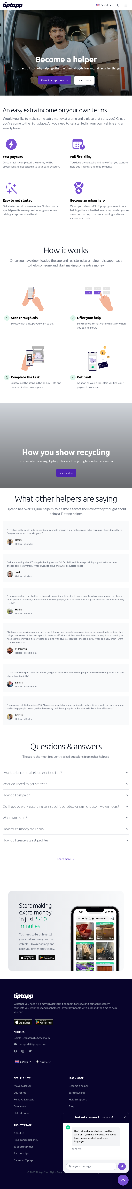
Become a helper (78, 1085)
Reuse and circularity (26, 1139)
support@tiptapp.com (32, 1044)
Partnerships (21, 1153)
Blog (71, 1106)
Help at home (21, 1113)
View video (66, 472)
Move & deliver (22, 1085)
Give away (20, 1106)
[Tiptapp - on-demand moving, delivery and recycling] (14, 5)
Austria (43, 1061)
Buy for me (20, 1092)
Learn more (84, 80)
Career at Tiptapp (24, 1160)
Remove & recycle (24, 1099)
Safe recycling (77, 1092)
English (104, 5)
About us (19, 1132)
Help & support (78, 1099)
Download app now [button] (55, 80)
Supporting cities (23, 1146)
